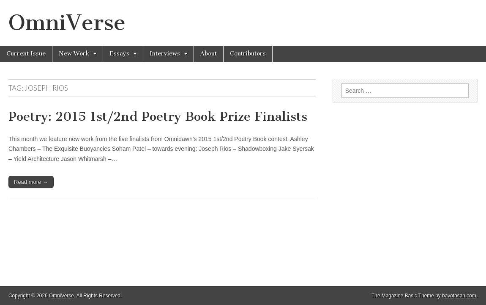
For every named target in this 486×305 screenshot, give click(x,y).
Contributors (248, 53)
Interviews (165, 53)
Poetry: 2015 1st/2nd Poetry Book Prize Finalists (157, 116)
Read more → (31, 182)
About (208, 53)
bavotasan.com (459, 296)
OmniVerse (67, 23)
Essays (119, 53)
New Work (74, 53)
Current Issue (26, 53)
